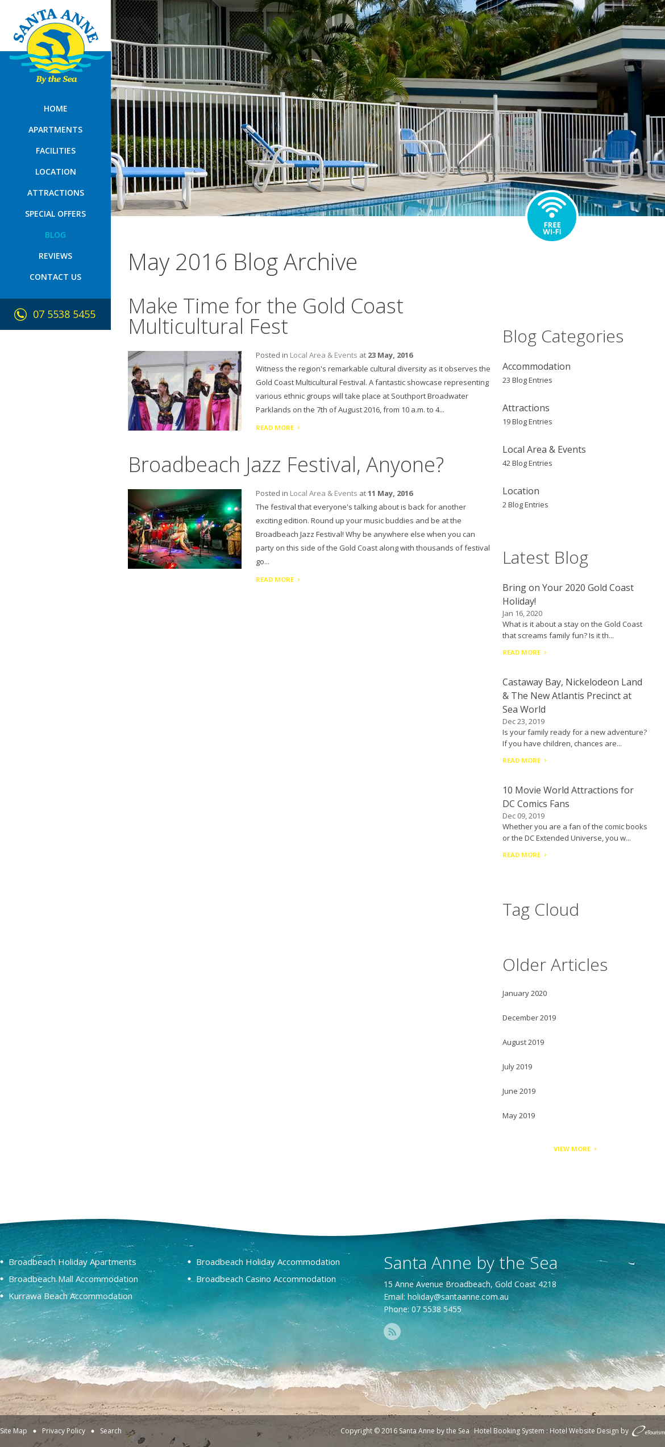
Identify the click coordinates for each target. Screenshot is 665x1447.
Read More (275, 427)
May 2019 (518, 1115)
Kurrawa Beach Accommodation (70, 1295)
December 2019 (529, 1017)
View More (572, 1148)
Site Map (13, 1431)
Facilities (56, 150)
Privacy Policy (63, 1431)
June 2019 (518, 1091)
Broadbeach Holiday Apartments (72, 1261)
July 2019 (517, 1066)
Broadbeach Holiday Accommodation (268, 1261)
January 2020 (524, 993)
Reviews (55, 255)
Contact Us (55, 276)
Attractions (55, 192)
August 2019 (523, 1042)
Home (56, 108)
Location (55, 171)
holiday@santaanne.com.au (458, 1296)
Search (111, 1431)
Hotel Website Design (584, 1431)
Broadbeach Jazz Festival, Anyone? (286, 464)
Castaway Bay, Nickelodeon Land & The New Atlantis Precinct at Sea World (572, 696)
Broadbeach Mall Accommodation (73, 1278)
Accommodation (536, 366)
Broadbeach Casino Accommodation (266, 1278)
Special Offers (55, 213)
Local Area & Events (324, 355)
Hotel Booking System (509, 1431)
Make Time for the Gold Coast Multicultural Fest (266, 316)
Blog (55, 234)
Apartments (55, 129)
